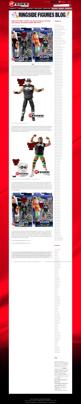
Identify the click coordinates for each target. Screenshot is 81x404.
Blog (55, 400)
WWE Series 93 (57, 227)
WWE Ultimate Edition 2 (58, 239)
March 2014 (56, 346)
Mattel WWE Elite (24, 252)
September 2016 (57, 303)
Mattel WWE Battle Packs (59, 28)
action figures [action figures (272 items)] (59, 362)
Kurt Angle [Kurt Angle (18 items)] (60, 368)
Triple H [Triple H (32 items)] (62, 376)
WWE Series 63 (57, 194)
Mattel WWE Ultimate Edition (59, 40)
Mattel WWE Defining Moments (60, 29)
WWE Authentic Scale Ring (59, 47)
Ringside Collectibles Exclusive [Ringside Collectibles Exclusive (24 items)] (64, 373)
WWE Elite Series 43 (58, 114)
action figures (42, 252)
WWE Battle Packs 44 (58, 68)
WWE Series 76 (57, 203)
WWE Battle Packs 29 (58, 50)
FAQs (52, 400)
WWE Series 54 (57, 180)
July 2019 (56, 252)
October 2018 (56, 266)
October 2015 (56, 320)
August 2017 (56, 287)
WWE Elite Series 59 (58, 138)
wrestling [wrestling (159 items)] (57, 378)
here (29, 240)
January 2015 (56, 334)
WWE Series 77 (57, 205)
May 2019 (56, 255)
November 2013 (57, 352)
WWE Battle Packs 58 (58, 82)
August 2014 (56, 340)
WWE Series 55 (57, 182)
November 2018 (57, 264)
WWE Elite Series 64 (58, 146)
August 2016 (56, 305)
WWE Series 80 (57, 209)
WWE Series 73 (57, 199)
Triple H (36, 255)
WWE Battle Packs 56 (58, 79)
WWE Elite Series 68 (58, 152)
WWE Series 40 (57, 164)
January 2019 (56, 261)
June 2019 (56, 253)
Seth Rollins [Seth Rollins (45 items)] (64, 374)
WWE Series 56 (57, 183)
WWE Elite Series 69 (58, 153)
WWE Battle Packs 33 (58, 56)
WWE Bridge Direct (58, 88)
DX (25, 253)
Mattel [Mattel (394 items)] (64, 368)
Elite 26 (27, 253)
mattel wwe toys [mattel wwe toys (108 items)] (59, 372)
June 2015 (56, 326)
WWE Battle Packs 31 (58, 53)
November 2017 (57, 282)
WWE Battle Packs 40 (58, 64)
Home (26, 400)
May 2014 (56, 343)
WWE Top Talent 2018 (58, 236)
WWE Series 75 (57, 202)
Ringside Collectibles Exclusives (60, 41)
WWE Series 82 (57, 212)
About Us (54, 8)
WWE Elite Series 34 (58, 100)
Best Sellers (38, 8)
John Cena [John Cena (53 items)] (57, 366)
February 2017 (57, 296)
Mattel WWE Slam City (58, 38)
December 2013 (57, 350)
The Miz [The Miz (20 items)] (67, 375)
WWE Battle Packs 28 (58, 49)
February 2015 (57, 332)
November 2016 (57, 300)
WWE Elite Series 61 (58, 141)
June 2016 (56, 308)
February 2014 (57, 347)
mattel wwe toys (46, 253)
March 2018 (56, 276)
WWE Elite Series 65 (58, 147)
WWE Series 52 (57, 177)
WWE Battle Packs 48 (58, 70)
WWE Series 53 (57, 179)
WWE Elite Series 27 (32, 252)
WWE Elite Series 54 (58, 132)
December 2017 (57, 281)
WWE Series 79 (57, 208)
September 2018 (57, 267)
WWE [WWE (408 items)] (56, 387)
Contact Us (68, 8)
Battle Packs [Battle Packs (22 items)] (56, 363)
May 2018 (56, 273)
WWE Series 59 (57, 188)
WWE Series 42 (57, 167)
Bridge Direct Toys (57, 25)
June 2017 (56, 290)
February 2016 (57, 314)
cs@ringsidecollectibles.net (46, 399)
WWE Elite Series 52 (58, 129)
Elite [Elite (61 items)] (66, 365)
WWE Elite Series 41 (58, 111)
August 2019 (56, 250)
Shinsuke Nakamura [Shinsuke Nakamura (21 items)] (61, 375)
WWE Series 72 (57, 197)
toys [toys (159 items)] (59, 376)
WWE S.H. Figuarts (58, 158)
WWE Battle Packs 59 (58, 84)
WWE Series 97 (57, 232)
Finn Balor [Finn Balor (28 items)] (56, 365)
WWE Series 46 (57, 173)
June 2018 (56, 272)
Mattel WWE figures (39, 253)
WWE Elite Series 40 (58, 109)
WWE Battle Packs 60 (58, 85)
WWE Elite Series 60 (58, 140)
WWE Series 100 (57, 159)
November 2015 (57, 319)
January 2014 (56, 349)
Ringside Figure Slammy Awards (60, 43)
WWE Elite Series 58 (58, 137)
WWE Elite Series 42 (58, 112)
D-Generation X (21, 253)
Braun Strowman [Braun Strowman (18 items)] (61, 363)
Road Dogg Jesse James (30, 255)
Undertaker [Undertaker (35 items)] (66, 376)
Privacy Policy (48, 400)
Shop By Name (46, 8)
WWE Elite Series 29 (58, 93)
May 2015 (56, 328)
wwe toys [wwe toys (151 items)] (57, 389)
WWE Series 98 (57, 233)
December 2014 (57, 335)
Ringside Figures (22, 25)
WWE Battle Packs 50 (58, 73)
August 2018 (56, 269)
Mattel (34, 253)
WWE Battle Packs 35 (58, 59)
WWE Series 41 (57, 165)
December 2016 (57, 299)
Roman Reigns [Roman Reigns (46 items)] (57, 374)
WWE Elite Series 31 (58, 96)
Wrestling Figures (57, 46)
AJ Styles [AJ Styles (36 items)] (66, 362)
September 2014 (57, 338)
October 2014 (56, 337)
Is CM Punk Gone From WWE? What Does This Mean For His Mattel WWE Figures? (26, 261)
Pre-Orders (30, 8)
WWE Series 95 (57, 230)
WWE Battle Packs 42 (58, 67)
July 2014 (56, 341)
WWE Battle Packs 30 (58, 52)
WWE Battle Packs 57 (58, 81)
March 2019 (56, 258)
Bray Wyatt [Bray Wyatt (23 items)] (66, 363)
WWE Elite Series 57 (58, 135)
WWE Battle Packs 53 (58, 76)
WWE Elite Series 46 (58, 118)
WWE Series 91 (57, 224)
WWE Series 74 (57, 200)
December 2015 (57, 317)
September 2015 (57, 322)
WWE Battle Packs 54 (58, 78)
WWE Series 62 (57, 193)
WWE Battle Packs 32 (58, 55)
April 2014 (56, 344)
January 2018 (56, 279)
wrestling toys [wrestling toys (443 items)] (60, 385)
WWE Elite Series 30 (58, 94)
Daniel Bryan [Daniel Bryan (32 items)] (66, 363)
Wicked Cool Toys (57, 44)
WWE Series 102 (57, 162)
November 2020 (57, 249)
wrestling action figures (42, 255)
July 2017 (56, 288)
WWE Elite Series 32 (58, 97)
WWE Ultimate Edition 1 (58, 238)
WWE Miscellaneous (58, 156)
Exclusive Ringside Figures (59, 26)
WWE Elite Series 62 (58, 143)
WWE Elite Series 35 (58, 102)
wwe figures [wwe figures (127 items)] (63, 387)
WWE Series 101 (57, 161)
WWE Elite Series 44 (58, 115)
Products (13, 8)
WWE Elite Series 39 (58, 108)
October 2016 (56, 302)
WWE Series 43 (57, 168)
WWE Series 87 (57, 218)
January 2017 (56, 297)
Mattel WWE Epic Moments (59, 34)
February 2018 (57, 278)
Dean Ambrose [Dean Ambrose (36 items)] (57, 364)
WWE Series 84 (57, 215)
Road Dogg (23, 255)
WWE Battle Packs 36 (58, 61)
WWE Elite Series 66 (58, 149)
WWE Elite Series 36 (58, 103)
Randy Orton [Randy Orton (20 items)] (56, 373)
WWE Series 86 (57, 217)
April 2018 (56, 275)
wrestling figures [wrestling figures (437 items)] (61, 383)
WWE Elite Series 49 (58, 124)
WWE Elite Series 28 (58, 91)
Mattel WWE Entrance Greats (59, 32)
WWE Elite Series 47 (58, 120)
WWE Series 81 (57, 211)
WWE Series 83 (57, 214)
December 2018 (57, 263)
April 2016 (56, 311)
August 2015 (56, 323)
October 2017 (56, 284)
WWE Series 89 (57, 221)
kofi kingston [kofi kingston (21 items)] (56, 368)
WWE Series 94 (57, 229)
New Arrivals (21, 8)
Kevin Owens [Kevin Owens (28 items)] (64, 366)
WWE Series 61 (57, 191)
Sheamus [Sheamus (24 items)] (56, 375)
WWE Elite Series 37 (58, 105)
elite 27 (30, 253)
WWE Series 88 (57, 220)
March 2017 (56, 294)
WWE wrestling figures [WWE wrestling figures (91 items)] (60, 390)
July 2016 (56, 306)
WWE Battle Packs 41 (58, 65)
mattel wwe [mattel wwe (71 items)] (57, 369)
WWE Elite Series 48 (58, 123)
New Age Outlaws (17, 255)
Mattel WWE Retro (57, 35)
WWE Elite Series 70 (58, 155)
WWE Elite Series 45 (58, 117)
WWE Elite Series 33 (58, 99)
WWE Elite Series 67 (58, 150)
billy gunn (16, 253)
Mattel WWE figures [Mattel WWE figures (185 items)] (61, 371)
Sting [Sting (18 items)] (65, 375)
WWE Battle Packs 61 (58, 87)
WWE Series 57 (57, 185)
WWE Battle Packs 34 (58, 58)
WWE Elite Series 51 (58, 127)
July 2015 (56, 325)
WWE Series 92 (57, 226)
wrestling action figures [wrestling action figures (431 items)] (60, 381)
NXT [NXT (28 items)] (65, 372)
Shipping (61, 8)
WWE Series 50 (57, 174)
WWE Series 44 (57, 170)
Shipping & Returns (41, 400)
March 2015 (56, 331)
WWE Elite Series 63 (58, 144)
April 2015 (56, 329)
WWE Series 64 (57, 196)
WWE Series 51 (57, 176)
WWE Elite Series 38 (58, 106)
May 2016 (56, 309)
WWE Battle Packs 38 (58, 62)
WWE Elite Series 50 (58, 126)
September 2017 (57, 285)
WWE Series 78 (57, 206)
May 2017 (56, 291)
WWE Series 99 (57, 235)
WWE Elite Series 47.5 (58, 121)
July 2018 (56, 270)
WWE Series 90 (57, 223)
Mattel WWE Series (58, 37)
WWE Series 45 (57, 171)
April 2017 (56, 293)
